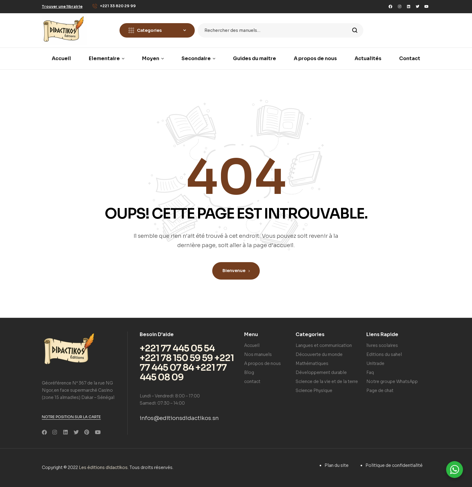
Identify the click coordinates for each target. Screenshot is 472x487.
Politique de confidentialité (394, 465)
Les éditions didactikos (103, 467)
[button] (62, 6)
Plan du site (336, 465)
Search (355, 30)
